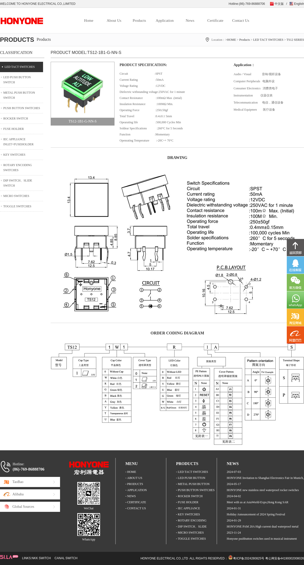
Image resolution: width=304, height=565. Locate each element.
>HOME (230, 40)
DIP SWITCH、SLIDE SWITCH (17, 183)
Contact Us (240, 20)
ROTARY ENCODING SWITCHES (17, 167)
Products (139, 20)
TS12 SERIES (295, 40)
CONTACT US (136, 508)
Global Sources (23, 507)
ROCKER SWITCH (15, 118)
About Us (114, 20)
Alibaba (18, 494)
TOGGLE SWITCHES (17, 206)
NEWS (131, 496)
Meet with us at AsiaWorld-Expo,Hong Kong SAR (257, 502)
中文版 (279, 4)
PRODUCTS (135, 484)
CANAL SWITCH (65, 558)
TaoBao (17, 482)
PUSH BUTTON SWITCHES (21, 108)
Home (88, 20)
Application (165, 20)
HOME (131, 472)
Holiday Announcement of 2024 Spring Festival (256, 514)
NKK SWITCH (41, 558)
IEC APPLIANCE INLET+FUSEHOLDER (18, 141)
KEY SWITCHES (14, 154)
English (299, 4)
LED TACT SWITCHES (268, 40)
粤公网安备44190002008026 (284, 558)
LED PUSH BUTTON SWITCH (17, 79)
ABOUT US (134, 478)
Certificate (215, 20)
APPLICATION (137, 490)
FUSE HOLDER (13, 129)
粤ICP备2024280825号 (248, 558)
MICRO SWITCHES (16, 196)
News (190, 20)
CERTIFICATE (136, 502)
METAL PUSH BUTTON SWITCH (19, 95)
